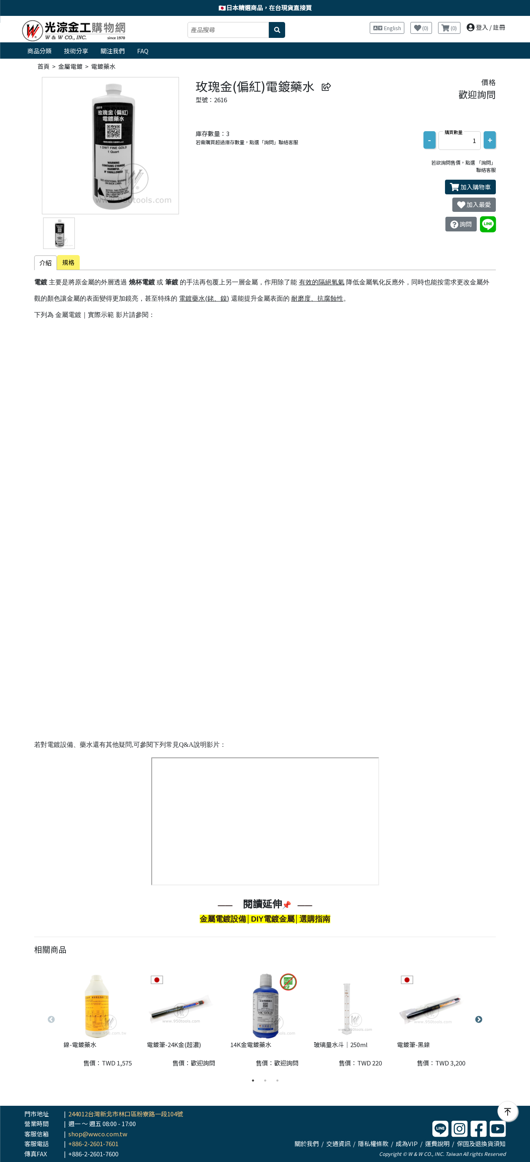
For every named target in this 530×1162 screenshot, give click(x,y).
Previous (51, 1020)
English (387, 28)
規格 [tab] (68, 262)
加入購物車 (470, 187)
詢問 (461, 224)
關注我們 (112, 50)
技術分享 (76, 50)
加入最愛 (474, 204)
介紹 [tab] (45, 262)
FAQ (142, 50)
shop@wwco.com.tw (97, 1133)
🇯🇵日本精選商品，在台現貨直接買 (265, 7)
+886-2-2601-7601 (93, 1143)
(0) (421, 28)
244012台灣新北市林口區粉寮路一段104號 (125, 1113)
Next (479, 1020)
